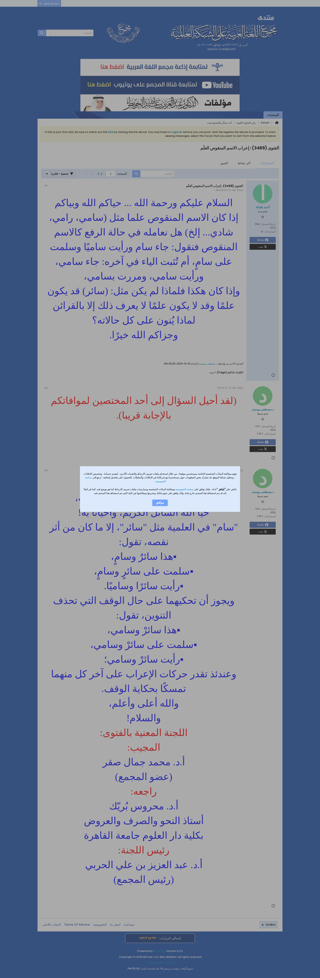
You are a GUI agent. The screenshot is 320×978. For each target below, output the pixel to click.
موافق (160, 503)
